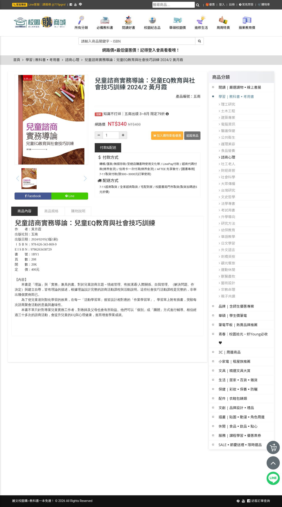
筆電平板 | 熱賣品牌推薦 (238, 324)
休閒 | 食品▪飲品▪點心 (238, 426)
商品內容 (24, 211)
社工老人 (227, 163)
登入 (222, 4)
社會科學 (227, 177)
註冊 (232, 4)
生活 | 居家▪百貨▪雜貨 (238, 380)
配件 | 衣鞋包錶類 (233, 398)
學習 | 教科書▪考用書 (43, 60)
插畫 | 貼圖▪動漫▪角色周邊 (242, 417)
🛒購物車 (264, 4)
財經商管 (227, 170)
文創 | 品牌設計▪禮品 (236, 407)
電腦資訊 (227, 124)
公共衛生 (227, 137)
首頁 (16, 60)
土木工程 (227, 111)
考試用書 (227, 210)
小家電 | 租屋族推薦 (234, 361)
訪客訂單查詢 (260, 501)
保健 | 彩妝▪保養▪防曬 (238, 389)
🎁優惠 (210, 4)
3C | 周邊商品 (230, 352)
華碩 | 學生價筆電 (233, 315)
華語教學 (227, 236)
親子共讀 (227, 296)
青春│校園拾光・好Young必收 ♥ (243, 338)
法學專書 (227, 203)
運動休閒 (227, 269)
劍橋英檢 (227, 256)
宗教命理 (227, 289)
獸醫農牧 (227, 276)
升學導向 (227, 216)
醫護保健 (227, 130)
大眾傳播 (227, 183)
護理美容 (227, 144)
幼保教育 (227, 230)
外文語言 (227, 249)
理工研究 (227, 104)
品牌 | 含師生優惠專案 (236, 306)
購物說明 (78, 211)
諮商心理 (72, 60)
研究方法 (227, 223)
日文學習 (227, 243)
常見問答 (246, 4)
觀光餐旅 (227, 263)
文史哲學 (227, 197)
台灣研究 (227, 190)
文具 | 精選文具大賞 (234, 370)
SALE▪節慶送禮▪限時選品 (240, 444)
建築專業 (227, 117)
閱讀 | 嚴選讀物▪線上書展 (240, 87)
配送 (108, 148)
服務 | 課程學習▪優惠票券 (240, 435)
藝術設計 (227, 283)
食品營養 (227, 150)
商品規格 (51, 211)
